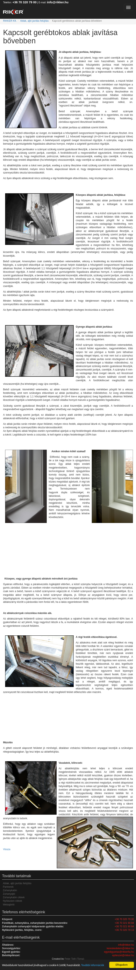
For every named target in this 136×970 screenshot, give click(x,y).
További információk (92, 965)
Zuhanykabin (10, 890)
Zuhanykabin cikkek (13, 897)
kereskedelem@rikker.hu (120, 948)
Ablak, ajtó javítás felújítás (34, 20)
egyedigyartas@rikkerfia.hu (119, 951)
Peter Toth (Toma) (74, 958)
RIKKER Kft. (10, 20)
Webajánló (8, 904)
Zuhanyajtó (9, 893)
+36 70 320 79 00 (24, 2)
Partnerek (8, 886)
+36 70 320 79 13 (124, 930)
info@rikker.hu (58, 2)
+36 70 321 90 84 (124, 923)
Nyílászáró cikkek (12, 900)
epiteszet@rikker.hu (123, 955)
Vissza (6, 849)
